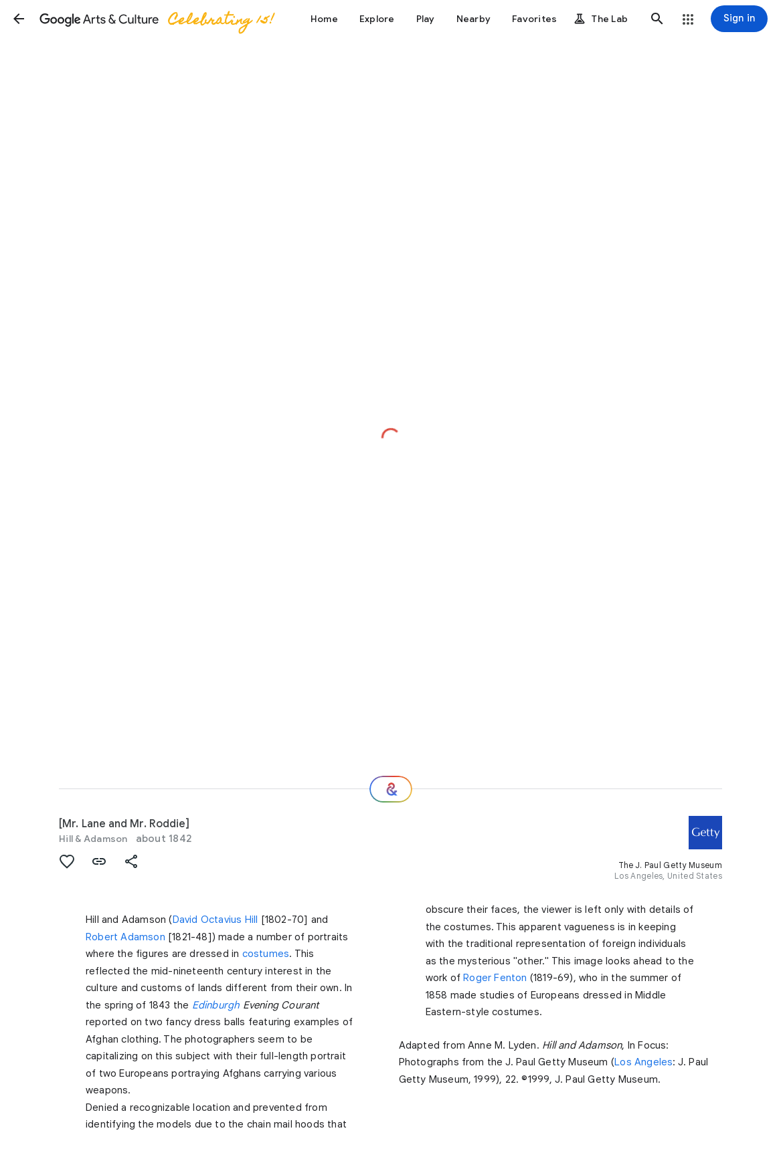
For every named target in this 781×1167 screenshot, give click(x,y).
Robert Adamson (125, 937)
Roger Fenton (495, 978)
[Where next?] (390, 789)
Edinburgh (216, 1005)
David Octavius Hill (215, 920)
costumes (266, 954)
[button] (19, 19)
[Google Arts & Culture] (155, 18)
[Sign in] (739, 18)
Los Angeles (643, 1062)
